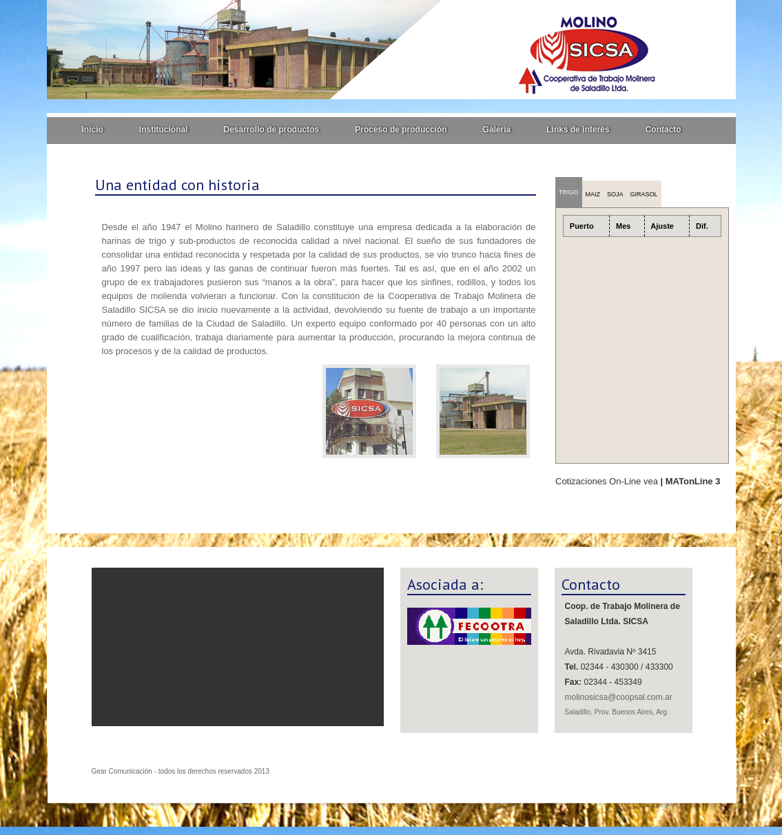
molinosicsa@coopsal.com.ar (618, 697)
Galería (497, 129)
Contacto (663, 129)
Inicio (92, 129)
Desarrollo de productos (272, 129)
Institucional (163, 129)
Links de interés (577, 129)
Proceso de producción (400, 129)
